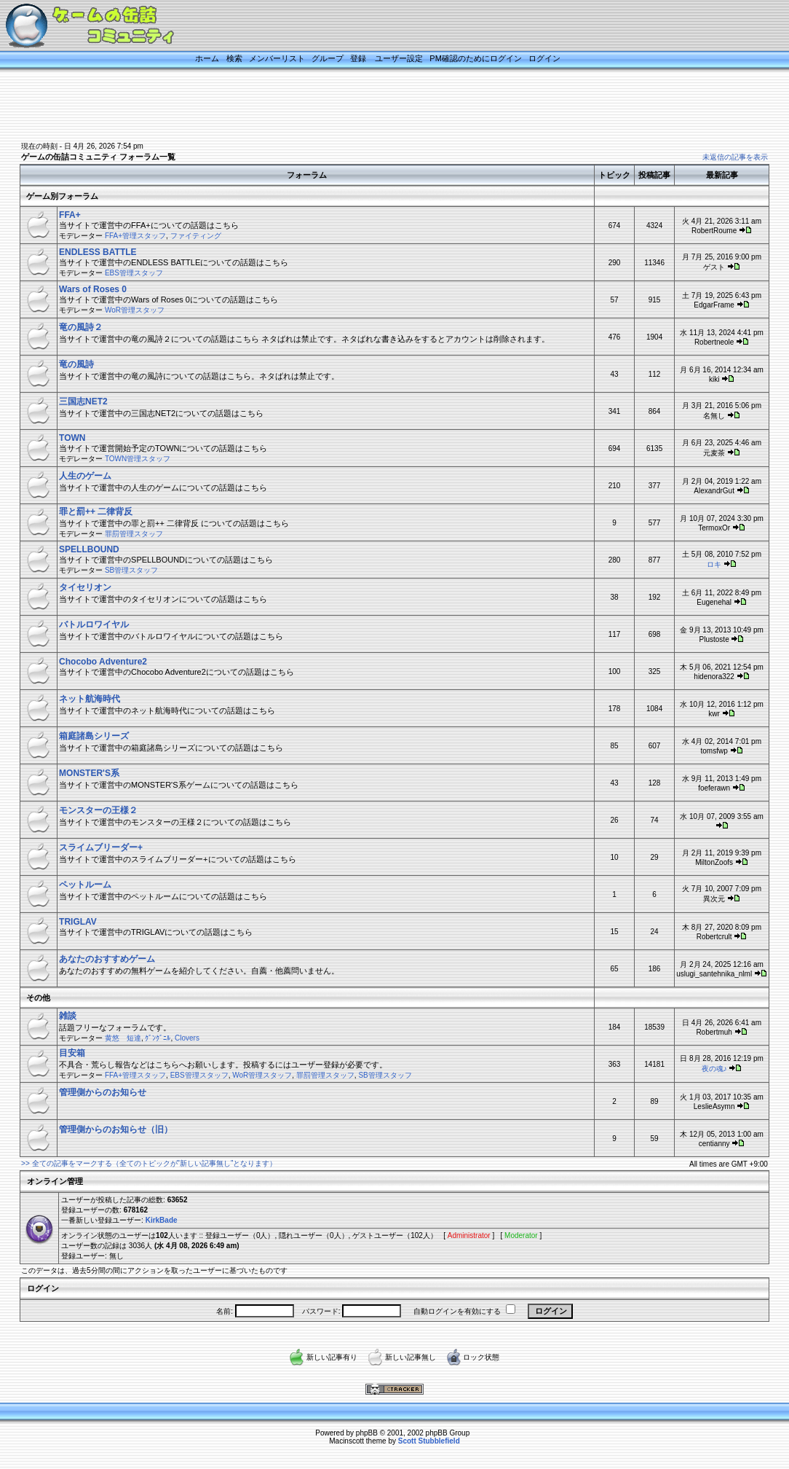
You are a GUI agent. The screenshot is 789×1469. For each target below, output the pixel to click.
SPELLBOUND (89, 549)
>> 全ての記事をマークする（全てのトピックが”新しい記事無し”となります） (149, 1163)
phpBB (367, 1433)
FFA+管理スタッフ (135, 236)
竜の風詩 (76, 364)
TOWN (72, 438)
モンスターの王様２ (98, 810)
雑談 (67, 1016)
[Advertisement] (376, 107)
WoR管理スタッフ (134, 310)
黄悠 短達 (123, 1038)
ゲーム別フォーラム (62, 196)
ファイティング (195, 236)
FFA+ (70, 215)
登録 (358, 58)
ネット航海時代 (89, 699)
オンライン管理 (55, 1181)
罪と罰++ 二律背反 (95, 511)
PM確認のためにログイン (475, 58)
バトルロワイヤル (94, 624)
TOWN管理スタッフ (137, 459)
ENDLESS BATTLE (97, 252)
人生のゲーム (85, 476)
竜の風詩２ (81, 327)
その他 (38, 997)
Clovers (187, 1038)
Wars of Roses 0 (93, 289)
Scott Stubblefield (429, 1441)
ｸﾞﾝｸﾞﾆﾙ (157, 1038)
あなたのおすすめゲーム (107, 959)
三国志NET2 (83, 401)
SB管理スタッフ (131, 570)
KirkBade (162, 1220)
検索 (234, 58)
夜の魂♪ (714, 1069)
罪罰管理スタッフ (134, 534)
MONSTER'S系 (89, 773)
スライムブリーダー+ (101, 847)
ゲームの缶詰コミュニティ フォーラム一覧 (98, 156)
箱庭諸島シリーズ (94, 736)
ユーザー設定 (399, 58)
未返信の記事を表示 (735, 157)
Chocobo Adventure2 (103, 662)
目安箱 (72, 1053)
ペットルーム (85, 885)
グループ (328, 58)
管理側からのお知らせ (102, 1092)
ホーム (207, 58)
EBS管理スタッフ (134, 273)
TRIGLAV (78, 922)
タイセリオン (85, 587)
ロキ (714, 564)
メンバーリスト (277, 58)
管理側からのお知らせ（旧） (116, 1129)
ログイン (544, 58)
